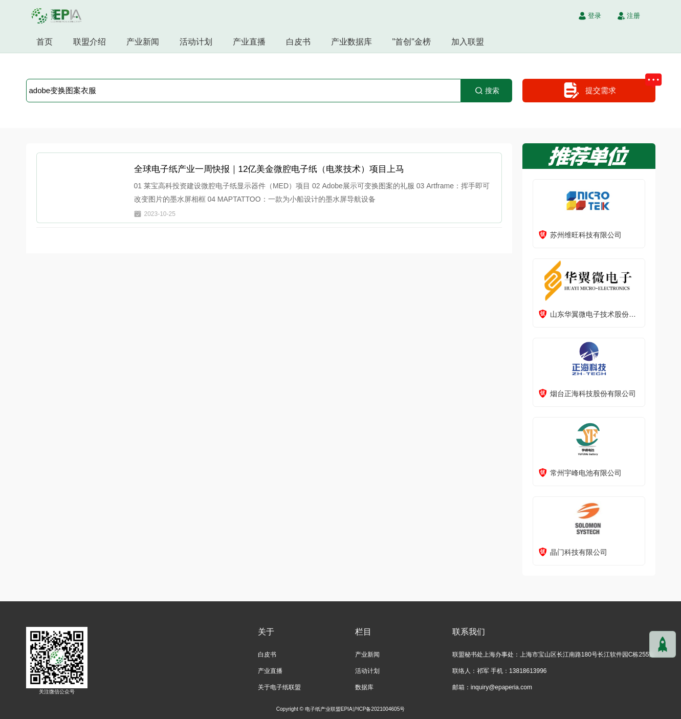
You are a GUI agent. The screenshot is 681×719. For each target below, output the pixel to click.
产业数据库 (351, 41)
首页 (44, 41)
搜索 (486, 90)
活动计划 (196, 41)
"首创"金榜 (411, 41)
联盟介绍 (89, 41)
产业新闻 (142, 41)
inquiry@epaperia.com (501, 687)
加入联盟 (467, 41)
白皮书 (298, 41)
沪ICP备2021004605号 (379, 709)
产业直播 (249, 41)
